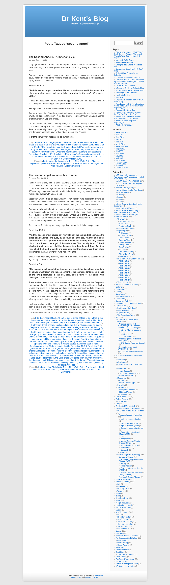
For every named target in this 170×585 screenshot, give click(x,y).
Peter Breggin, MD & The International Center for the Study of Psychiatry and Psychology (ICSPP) (129, 106)
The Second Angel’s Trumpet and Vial (52, 57)
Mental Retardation (126, 376)
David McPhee (124, 240)
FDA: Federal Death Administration (129, 356)
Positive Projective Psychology (128, 455)
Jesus (71, 161)
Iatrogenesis (125, 439)
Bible (96, 145)
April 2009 (119, 158)
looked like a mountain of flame (54, 339)
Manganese (121, 378)
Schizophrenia (126, 448)
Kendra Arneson (78, 337)
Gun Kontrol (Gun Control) (125, 406)
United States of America (81, 156)
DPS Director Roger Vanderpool (133, 343)
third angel (81, 360)
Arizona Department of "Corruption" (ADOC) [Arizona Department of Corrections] (129, 326)
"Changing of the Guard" (126, 554)
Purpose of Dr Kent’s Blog (125, 110)
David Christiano (125, 238)
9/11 (119, 484)
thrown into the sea (38, 362)
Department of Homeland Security (128, 303)
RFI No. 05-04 (124, 263)
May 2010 (119, 139)
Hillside (58, 334)
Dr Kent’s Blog (85, 18)
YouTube (71, 365)
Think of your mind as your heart (61, 360)
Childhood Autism (125, 392)
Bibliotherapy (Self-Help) (126, 308)
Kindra (90, 337)
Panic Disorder (126, 466)
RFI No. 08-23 (124, 280)
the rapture (86, 355)
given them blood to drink (58, 332)
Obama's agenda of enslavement (72, 152)
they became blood (37, 360)
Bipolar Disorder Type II (129, 423)
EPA (43, 147)
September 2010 (122, 132)
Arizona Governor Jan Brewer (127, 285)
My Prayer (119, 97)
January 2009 (121, 165)
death (98, 325)
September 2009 (122, 146)
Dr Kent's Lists (121, 306)
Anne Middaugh (125, 235)
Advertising (121, 540)
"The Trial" (121, 219)
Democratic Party (122, 301)
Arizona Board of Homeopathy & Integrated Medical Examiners (127, 211)
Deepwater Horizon (38, 327)
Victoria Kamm (122, 282)
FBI (117, 317)
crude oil (91, 325)
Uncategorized (96, 163)
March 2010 (120, 144)
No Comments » (74, 166)
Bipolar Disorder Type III (130, 426)
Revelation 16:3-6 (79, 346)
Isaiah (68, 147)
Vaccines (120, 387)
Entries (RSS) (76, 577)
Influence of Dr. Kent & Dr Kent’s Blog (130, 88)
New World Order (48, 152)
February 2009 (121, 163)
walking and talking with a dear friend (77, 362)
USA (95, 156)
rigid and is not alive (38, 348)
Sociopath (124, 450)
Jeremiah (98, 147)
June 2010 (120, 137)
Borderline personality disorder (132, 428)
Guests (120, 195)
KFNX (119, 199)
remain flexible (63, 346)
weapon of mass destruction (63, 159)
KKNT (119, 202)
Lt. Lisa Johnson (127, 336)
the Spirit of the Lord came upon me (71, 358)
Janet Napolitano (122, 498)
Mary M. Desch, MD (123, 508)
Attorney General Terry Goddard (131, 351)
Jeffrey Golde (124, 245)
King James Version (40, 149)
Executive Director (126, 221)
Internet (120, 197)
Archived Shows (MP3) (124, 188)
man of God (79, 339)
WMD (79, 159)
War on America (58, 166)
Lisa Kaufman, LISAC (124, 505)
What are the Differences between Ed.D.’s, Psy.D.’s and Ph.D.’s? (127, 113)
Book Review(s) (123, 310)
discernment (53, 327)
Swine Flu (121, 385)
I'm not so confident (71, 334)
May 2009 (119, 156)
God (73, 332)
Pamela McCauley (126, 252)
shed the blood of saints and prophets (73, 351)
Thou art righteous (95, 360)
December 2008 (122, 168)
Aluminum (121, 360)
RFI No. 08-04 (124, 273)
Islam (118, 496)
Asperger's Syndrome (127, 390)
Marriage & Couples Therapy (129, 477)
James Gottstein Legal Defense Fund (129, 90)
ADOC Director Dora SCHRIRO (129, 181)
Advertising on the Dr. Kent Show (129, 190)
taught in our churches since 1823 (61, 353)
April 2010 (119, 142)
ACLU (119, 515)
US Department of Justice (125, 566)
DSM (122, 436)
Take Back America (80, 163)
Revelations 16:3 (72, 154)
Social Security (121, 557)
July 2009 (119, 151)
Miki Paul (122, 249)
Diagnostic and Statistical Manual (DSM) (129, 433)
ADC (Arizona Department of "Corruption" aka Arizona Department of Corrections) (129, 177)
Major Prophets (57, 149)
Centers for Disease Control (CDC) (130, 364)
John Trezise (124, 247)
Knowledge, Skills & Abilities (126, 93)
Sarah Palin (120, 547)
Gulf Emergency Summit (87, 332)
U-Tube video (54, 362)
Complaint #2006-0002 (125, 208)
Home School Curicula (124, 479)
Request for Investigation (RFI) (128, 259)
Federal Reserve (122, 399)
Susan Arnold (124, 256)
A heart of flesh (49, 318)
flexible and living (38, 332)
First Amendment (123, 296)
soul (96, 154)
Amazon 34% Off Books (124, 60)
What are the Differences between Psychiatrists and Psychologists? (127, 117)
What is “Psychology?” (124, 125)
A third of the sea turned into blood (74, 320)
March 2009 (120, 161)
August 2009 (120, 149)
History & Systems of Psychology (128, 408)
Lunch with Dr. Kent (123, 95)
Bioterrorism (48, 161)
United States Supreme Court (127, 564)
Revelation (34, 154)
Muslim (118, 510)
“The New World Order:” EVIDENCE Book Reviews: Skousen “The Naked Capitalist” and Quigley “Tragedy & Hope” (128, 55)
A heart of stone (65, 318)
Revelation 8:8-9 (95, 346)
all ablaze (54, 323)
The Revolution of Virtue (70, 369)
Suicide (122, 452)
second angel (87, 154)
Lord (71, 339)
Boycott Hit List (123, 313)
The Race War (122, 526)
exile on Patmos (96, 330)
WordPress (99, 575)
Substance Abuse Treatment (131, 472)
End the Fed (121, 401)
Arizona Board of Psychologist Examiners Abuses (126, 216)
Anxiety (123, 463)
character (52, 325)
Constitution (120, 294)
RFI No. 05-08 (124, 266)
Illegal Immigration (124, 517)
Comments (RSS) (91, 577)
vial (99, 156)
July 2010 (119, 135)
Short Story (120, 552)
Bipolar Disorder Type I (127, 383)
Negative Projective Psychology (131, 415)
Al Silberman (124, 233)
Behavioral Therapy (126, 457)
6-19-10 (38, 318)
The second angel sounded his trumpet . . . (55, 175)
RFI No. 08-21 (124, 278)
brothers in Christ (39, 325)
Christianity (57, 367)
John (49, 337)
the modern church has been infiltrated (63, 355)
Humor (118, 493)
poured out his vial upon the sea (84, 344)
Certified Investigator (125, 228)
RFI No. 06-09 (124, 268)
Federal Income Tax (123, 397)
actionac (67, 126)
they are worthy (95, 358)
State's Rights (122, 519)
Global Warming (123, 545)
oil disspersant (94, 152)
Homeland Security (123, 482)
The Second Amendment (125, 559)
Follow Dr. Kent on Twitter (125, 86)
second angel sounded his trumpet (76, 348)
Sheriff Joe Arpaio (122, 550)
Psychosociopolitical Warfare (42, 163)
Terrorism (120, 491)
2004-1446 (126, 334)
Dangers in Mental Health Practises (130, 411)
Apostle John (87, 145)
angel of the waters (68, 323)
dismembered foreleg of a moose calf (76, 327)
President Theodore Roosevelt (127, 536)
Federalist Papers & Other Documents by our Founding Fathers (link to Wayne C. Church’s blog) (129, 81)
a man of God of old (81, 318)
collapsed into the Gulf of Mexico (71, 325)
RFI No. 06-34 (124, 270)
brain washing (61, 161)
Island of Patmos (79, 147)
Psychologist (122, 231)
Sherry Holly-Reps (126, 254)
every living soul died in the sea (74, 330)
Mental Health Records (129, 445)
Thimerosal (123, 394)
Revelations (59, 154)
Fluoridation (121, 369)
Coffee (118, 292)
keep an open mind (61, 337)
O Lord (57, 341)
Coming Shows (123, 192)
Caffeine (119, 287)
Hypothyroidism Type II (127, 373)
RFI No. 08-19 (124, 275)
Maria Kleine (123, 224)
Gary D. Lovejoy (125, 242)
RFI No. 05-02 (124, 261)
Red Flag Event (64, 163)
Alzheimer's (121, 362)
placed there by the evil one (73, 341)
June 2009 (120, 153)
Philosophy (120, 533)
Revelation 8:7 (46, 154)
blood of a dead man (93, 323)
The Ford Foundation (125, 524)
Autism (121, 380)
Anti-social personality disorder (132, 419)
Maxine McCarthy (125, 226)
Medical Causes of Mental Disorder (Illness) (129, 442)
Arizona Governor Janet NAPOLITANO (127, 348)
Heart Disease (124, 371)
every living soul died (55, 147)
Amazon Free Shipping (124, 62)
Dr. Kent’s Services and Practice (128, 77)
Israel (90, 147)
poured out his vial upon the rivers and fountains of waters (68, 342)
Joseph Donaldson (123, 503)
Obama (95, 161)
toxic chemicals (61, 156)
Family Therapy (125, 475)
